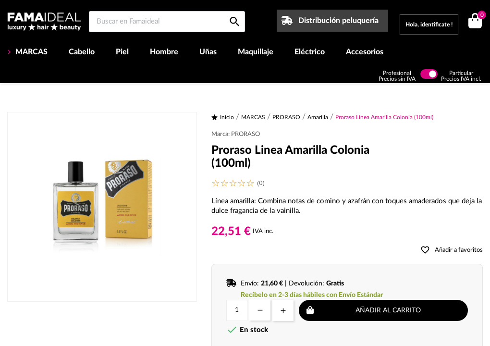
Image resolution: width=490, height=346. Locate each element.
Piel (122, 52)
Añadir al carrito (388, 310)
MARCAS (30, 52)
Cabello (82, 52)
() (480, 16)
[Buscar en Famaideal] (167, 21)
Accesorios (364, 52)
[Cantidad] (236, 310)
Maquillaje (255, 52)
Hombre (164, 52)
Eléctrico (309, 52)
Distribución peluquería (338, 21)
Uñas (208, 52)
